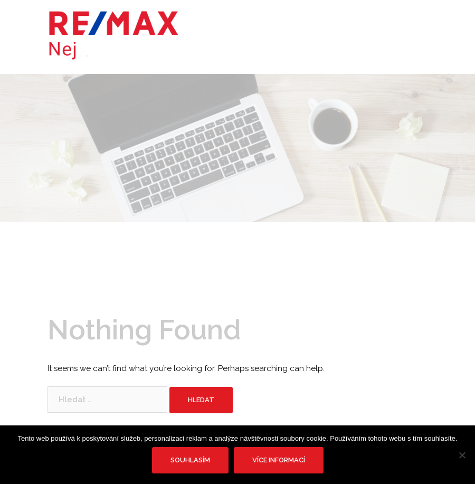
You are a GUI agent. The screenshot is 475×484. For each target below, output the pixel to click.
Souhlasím (190, 460)
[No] (462, 455)
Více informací (278, 460)
